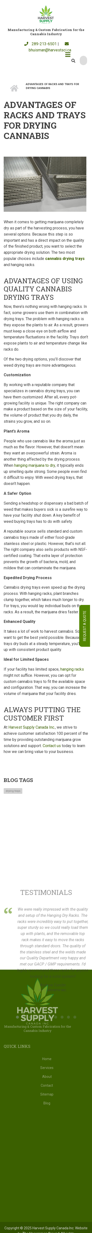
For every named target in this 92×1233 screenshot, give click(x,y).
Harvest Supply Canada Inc (31, 727)
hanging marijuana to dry (34, 465)
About (47, 1077)
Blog (46, 1103)
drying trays (13, 791)
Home (47, 1059)
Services (46, 1068)
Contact (47, 1085)
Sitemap (46, 1094)
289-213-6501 (40, 44)
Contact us (52, 745)
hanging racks (72, 669)
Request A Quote (85, 626)
